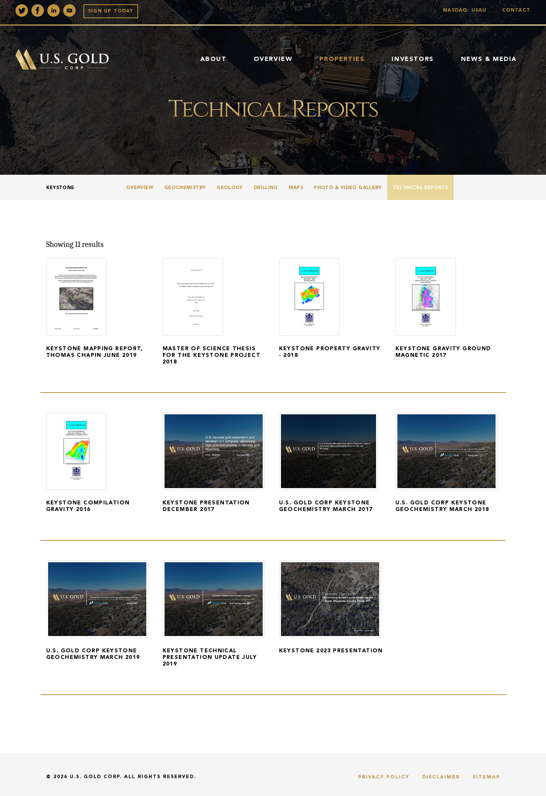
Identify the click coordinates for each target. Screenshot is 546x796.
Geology (230, 188)
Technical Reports (420, 188)
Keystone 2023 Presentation (331, 650)
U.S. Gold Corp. (96, 777)
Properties (341, 59)
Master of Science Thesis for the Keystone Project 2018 (212, 355)
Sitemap (486, 777)
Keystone (60, 188)
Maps (296, 188)
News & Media (489, 59)
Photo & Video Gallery (348, 188)
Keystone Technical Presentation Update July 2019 (210, 657)
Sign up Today (110, 11)
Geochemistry (185, 188)
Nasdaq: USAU (466, 10)
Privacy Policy (383, 777)
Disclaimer (441, 777)
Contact (516, 10)
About (213, 59)
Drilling (266, 188)
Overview (273, 59)
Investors (412, 59)
